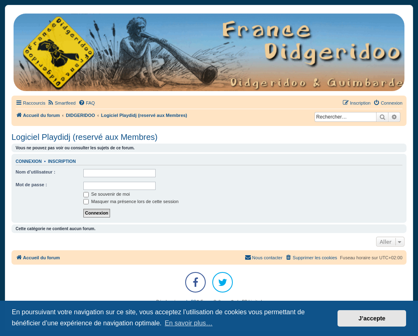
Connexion (29, 161)
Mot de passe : (31, 184)
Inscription (62, 161)
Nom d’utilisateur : (35, 171)
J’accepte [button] (372, 318)
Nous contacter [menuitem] (263, 257)
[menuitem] (61, 103)
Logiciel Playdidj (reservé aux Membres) (84, 137)
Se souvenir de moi (106, 194)
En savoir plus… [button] (189, 323)
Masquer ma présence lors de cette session (131, 201)
